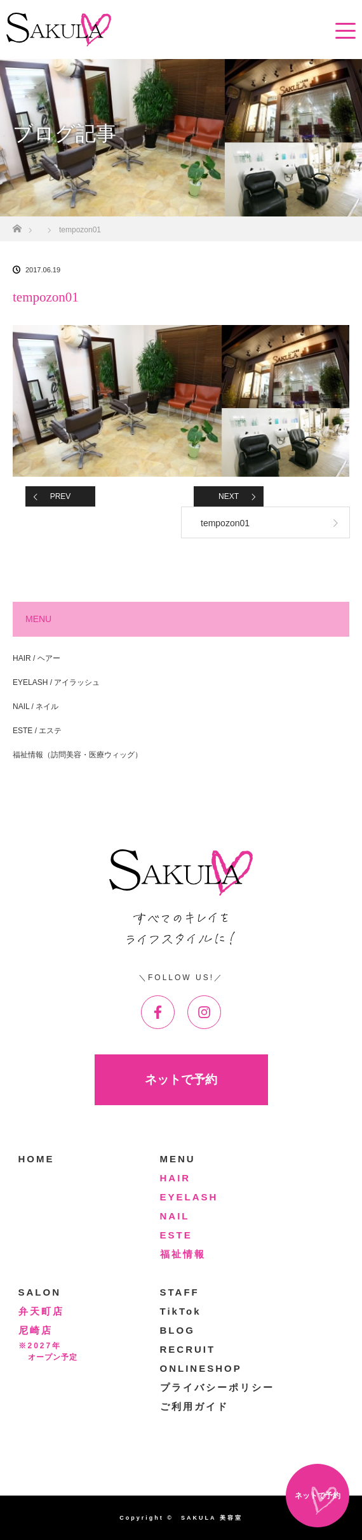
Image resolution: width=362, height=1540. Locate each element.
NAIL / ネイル (35, 706)
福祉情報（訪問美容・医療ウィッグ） (77, 754)
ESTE (176, 1235)
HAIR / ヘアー (36, 658)
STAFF (179, 1292)
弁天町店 (41, 1311)
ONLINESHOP (201, 1368)
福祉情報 (183, 1254)
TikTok (180, 1311)
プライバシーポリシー (217, 1387)
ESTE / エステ (37, 730)
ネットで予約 (181, 1079)
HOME (36, 1158)
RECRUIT (188, 1349)
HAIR (175, 1177)
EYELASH (189, 1197)
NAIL (175, 1216)
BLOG (177, 1330)
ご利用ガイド (194, 1406)
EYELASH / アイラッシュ (56, 682)
